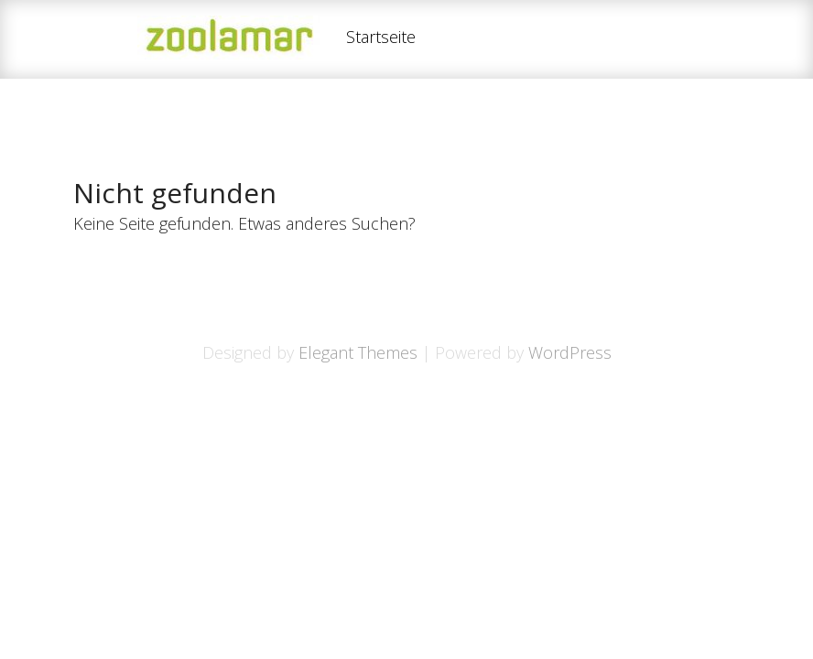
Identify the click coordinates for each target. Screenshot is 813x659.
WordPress (570, 352)
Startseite (381, 38)
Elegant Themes (357, 352)
